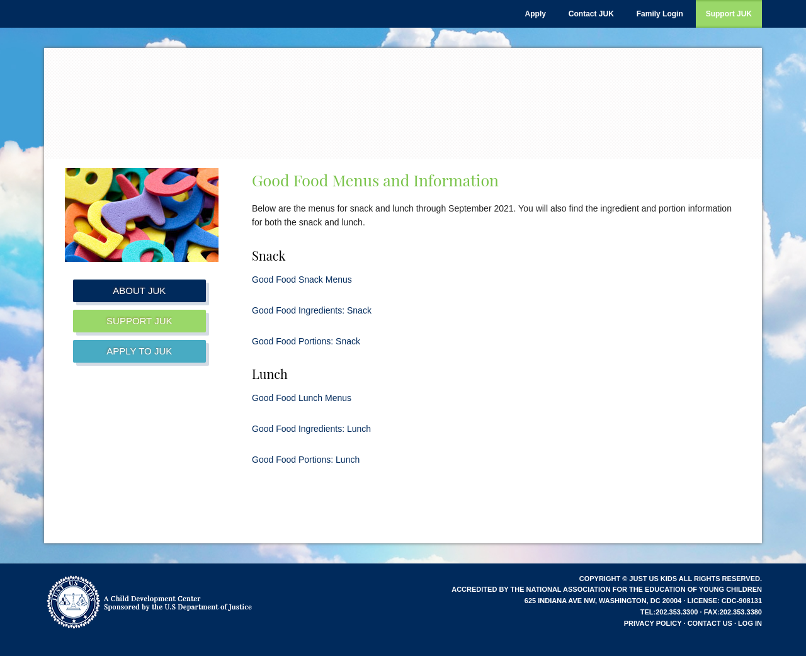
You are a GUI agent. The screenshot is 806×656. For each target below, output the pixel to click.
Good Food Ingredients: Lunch (311, 429)
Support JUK (139, 320)
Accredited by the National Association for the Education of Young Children (606, 589)
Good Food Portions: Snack (306, 341)
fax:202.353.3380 (733, 612)
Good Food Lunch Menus (301, 398)
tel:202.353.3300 (669, 612)
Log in (750, 623)
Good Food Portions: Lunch (306, 460)
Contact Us (710, 623)
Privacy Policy (653, 623)
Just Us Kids (201, 98)
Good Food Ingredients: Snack (312, 310)
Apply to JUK (139, 351)
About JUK (139, 290)
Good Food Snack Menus (302, 279)
